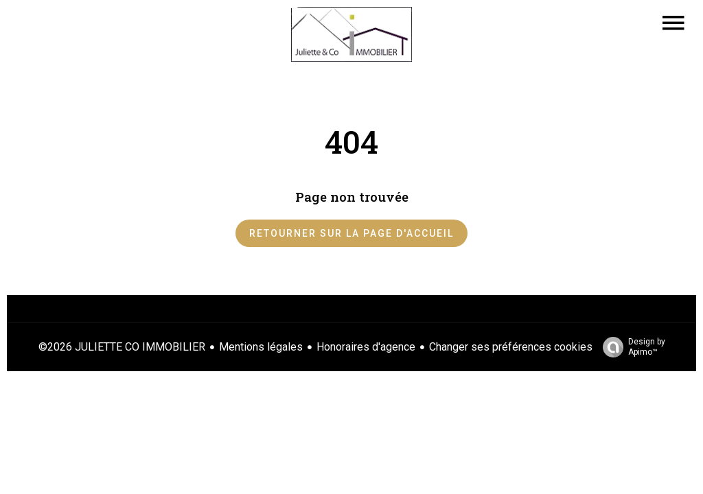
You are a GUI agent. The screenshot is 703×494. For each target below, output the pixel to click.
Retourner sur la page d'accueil (351, 233)
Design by (630, 347)
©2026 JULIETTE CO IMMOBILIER (121, 346)
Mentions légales (261, 346)
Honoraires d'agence (365, 346)
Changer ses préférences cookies (510, 346)
